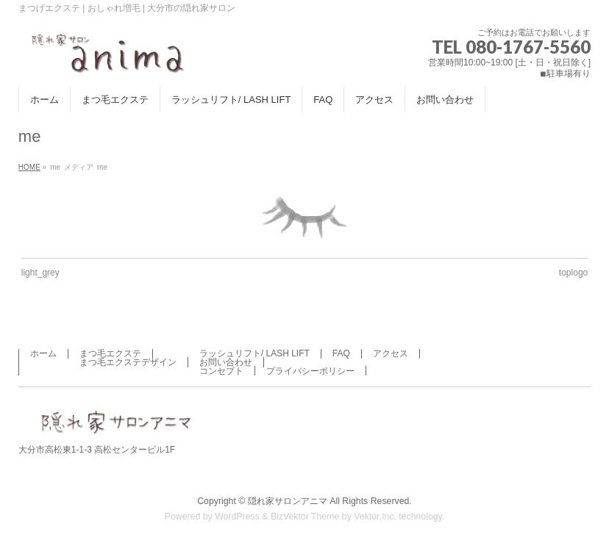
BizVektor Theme (305, 516)
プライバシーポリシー (310, 371)
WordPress (237, 516)
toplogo (573, 272)
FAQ (341, 353)
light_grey (40, 272)
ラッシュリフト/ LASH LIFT (254, 353)
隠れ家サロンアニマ (287, 501)
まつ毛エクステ (110, 353)
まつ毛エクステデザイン (128, 362)
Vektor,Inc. (375, 516)
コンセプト (221, 371)
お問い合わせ (225, 362)
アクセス (390, 353)
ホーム (43, 353)
